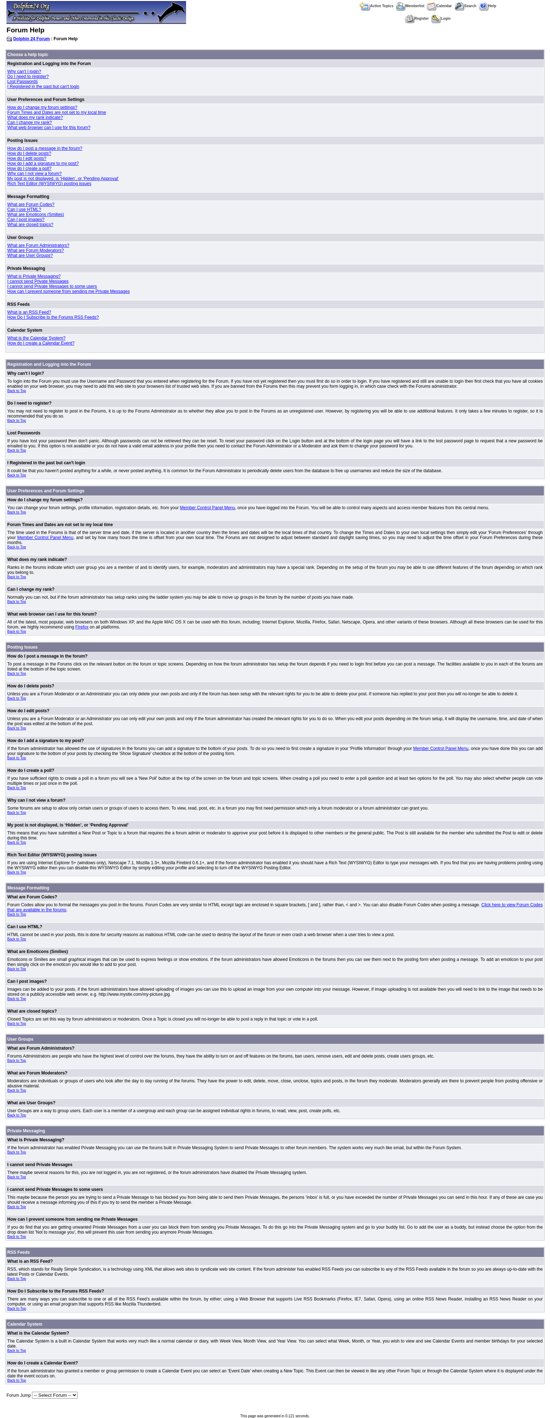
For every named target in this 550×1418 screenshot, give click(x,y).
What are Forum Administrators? (38, 245)
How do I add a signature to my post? (43, 163)
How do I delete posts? (29, 153)
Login (440, 18)
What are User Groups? (30, 255)
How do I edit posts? (26, 158)
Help (487, 6)
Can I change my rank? (29, 122)
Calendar (439, 6)
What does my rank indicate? (35, 117)
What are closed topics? (30, 224)
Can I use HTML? (24, 209)
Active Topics (376, 6)
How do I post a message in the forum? (44, 148)
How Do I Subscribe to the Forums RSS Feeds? (53, 317)
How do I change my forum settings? (42, 107)
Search (465, 6)
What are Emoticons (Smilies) (35, 214)
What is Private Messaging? (34, 276)
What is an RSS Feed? (29, 312)
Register (417, 18)
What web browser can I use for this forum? (48, 127)
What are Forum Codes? (30, 204)
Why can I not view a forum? (34, 173)
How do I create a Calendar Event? (40, 343)
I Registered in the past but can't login (43, 86)
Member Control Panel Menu (207, 507)
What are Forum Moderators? (35, 250)
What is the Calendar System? (36, 338)
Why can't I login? (24, 71)
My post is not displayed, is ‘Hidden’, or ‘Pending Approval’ (63, 178)
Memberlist (410, 6)
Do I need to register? (27, 76)
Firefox (82, 627)
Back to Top (16, 391)
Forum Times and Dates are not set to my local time (56, 112)
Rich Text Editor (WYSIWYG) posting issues (49, 183)
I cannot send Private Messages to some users (52, 286)
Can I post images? (25, 219)
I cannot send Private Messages (38, 281)
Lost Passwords (22, 81)
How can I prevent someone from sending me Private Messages (68, 291)
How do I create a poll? (29, 168)
